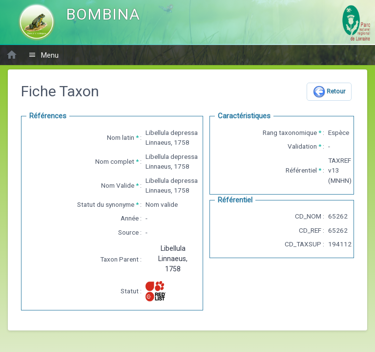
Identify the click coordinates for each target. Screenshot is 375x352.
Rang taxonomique (290, 132)
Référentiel (301, 170)
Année (130, 218)
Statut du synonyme (105, 204)
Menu (43, 55)
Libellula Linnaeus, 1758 (173, 258)
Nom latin (120, 137)
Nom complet (114, 161)
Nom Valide (117, 185)
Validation (302, 146)
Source (128, 232)
